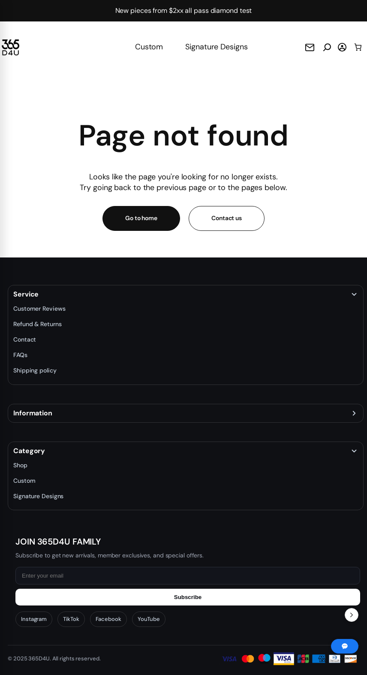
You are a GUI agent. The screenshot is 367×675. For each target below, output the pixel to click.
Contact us (226, 218)
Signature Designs (216, 47)
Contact (24, 339)
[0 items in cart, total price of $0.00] (358, 47)
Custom (149, 47)
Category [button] (29, 451)
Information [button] (32, 413)
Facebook (108, 619)
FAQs (20, 355)
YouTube (149, 619)
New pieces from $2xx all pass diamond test (183, 10)
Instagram (34, 619)
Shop (20, 465)
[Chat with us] (344, 646)
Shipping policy (35, 370)
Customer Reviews (39, 308)
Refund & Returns (37, 324)
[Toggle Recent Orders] (351, 615)
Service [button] (26, 294)
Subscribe (188, 597)
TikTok (71, 619)
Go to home (141, 218)
